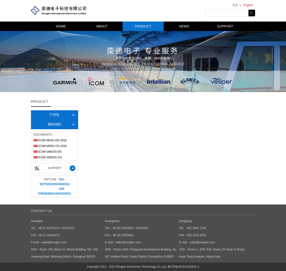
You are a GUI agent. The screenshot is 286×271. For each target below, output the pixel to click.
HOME (61, 26)
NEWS (184, 26)
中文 (235, 5)
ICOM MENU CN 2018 (52, 146)
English (248, 5)
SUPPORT (225, 26)
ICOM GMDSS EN (50, 151)
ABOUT (101, 26)
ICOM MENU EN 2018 (52, 140)
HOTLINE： (54, 186)
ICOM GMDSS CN (50, 157)
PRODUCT (143, 26)
